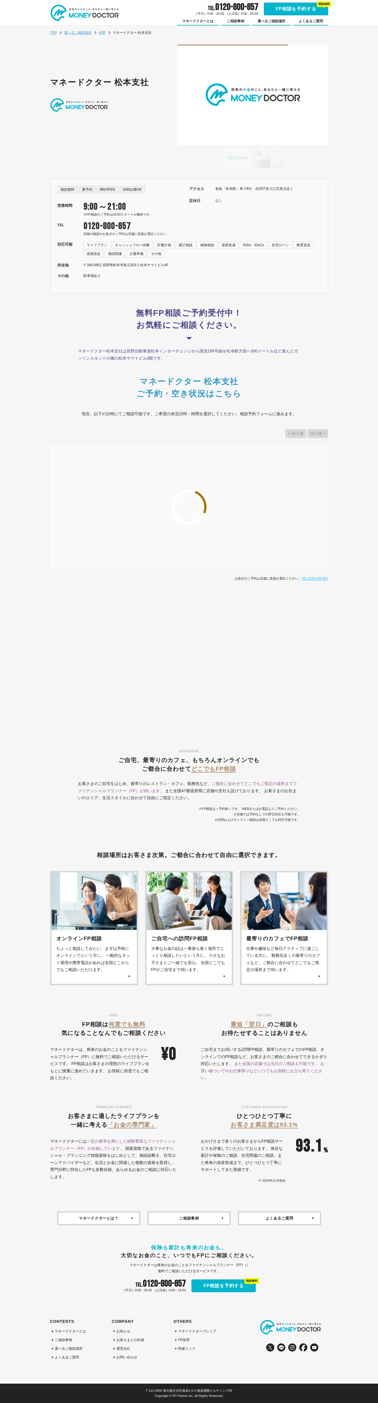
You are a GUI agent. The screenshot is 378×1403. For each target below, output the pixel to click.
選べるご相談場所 (78, 33)
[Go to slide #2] (268, 157)
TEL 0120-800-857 (315, 578)
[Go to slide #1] (238, 157)
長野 (102, 33)
